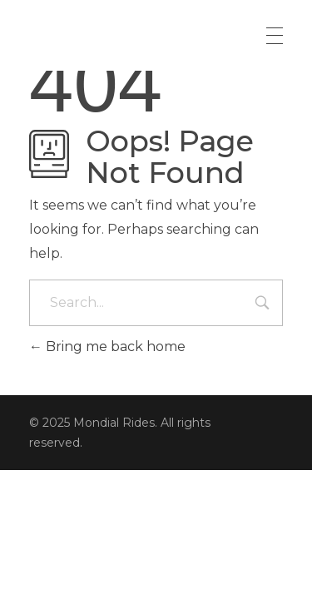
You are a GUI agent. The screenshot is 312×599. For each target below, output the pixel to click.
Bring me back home (107, 346)
